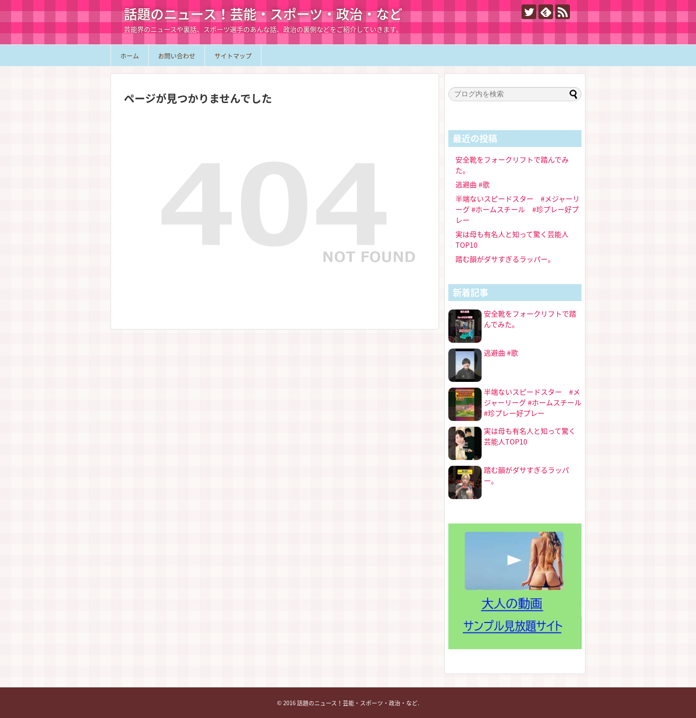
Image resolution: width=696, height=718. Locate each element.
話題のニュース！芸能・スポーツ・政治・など (263, 14)
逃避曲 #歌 (472, 184)
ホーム (129, 55)
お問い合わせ (176, 55)
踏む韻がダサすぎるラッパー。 (505, 259)
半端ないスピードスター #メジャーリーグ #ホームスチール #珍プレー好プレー (517, 209)
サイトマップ (233, 55)
